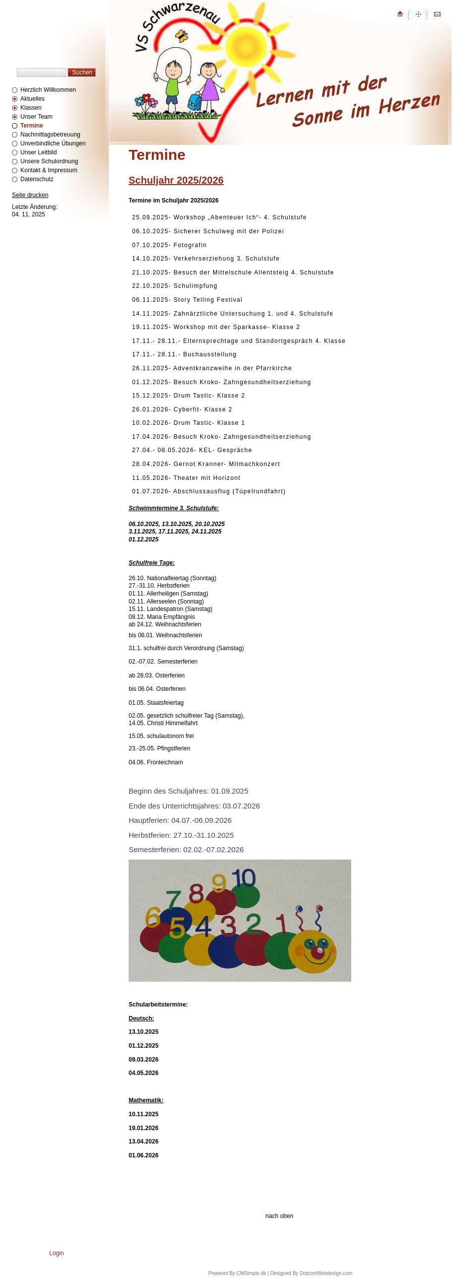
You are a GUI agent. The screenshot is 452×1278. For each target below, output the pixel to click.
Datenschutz (37, 179)
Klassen (31, 107)
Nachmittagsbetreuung (50, 134)
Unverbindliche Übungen (52, 143)
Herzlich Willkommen (48, 89)
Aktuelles (32, 98)
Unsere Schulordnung (49, 161)
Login (56, 1253)
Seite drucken (30, 195)
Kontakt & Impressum (48, 170)
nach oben (279, 1215)
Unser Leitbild (38, 152)
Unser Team (36, 116)
